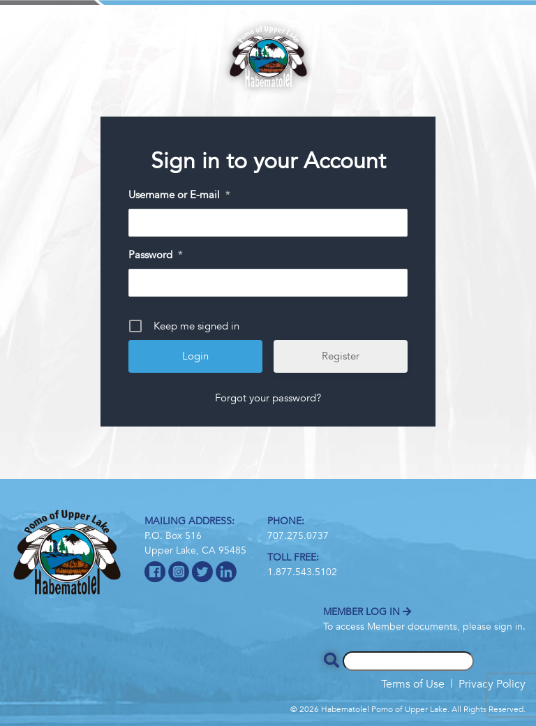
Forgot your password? (268, 398)
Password (155, 255)
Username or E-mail (179, 195)
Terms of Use (413, 684)
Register (340, 356)
